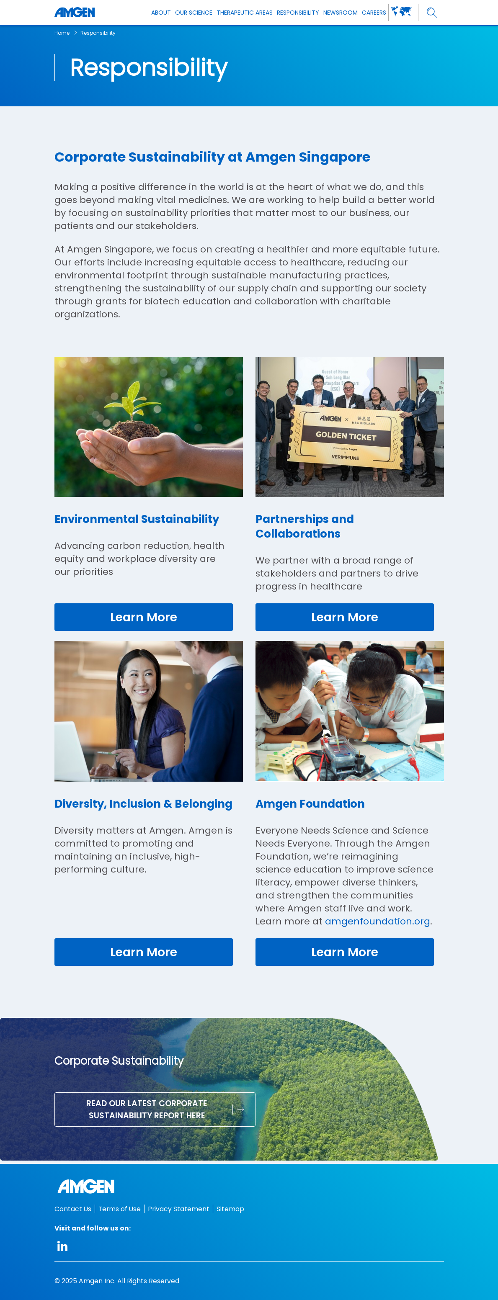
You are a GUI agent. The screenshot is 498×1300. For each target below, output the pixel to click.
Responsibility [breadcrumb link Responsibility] (98, 32)
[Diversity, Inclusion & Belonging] (148, 811)
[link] (143, 618)
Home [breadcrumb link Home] (62, 32)
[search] (432, 13)
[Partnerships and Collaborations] (349, 500)
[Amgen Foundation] (349, 811)
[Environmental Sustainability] (148, 500)
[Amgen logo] (74, 12)
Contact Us (72, 1209)
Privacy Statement (178, 1209)
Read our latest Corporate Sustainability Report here (147, 1113)
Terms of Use (119, 1209)
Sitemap (230, 1209)
